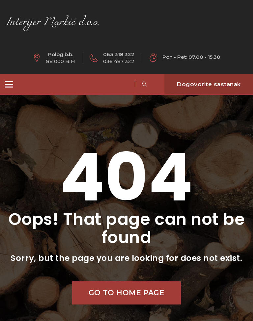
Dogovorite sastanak (209, 84)
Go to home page (127, 292)
